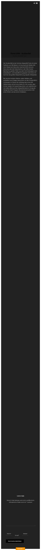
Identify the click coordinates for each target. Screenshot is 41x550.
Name (8, 530)
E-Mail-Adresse (16, 531)
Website (24, 530)
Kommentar (9, 507)
